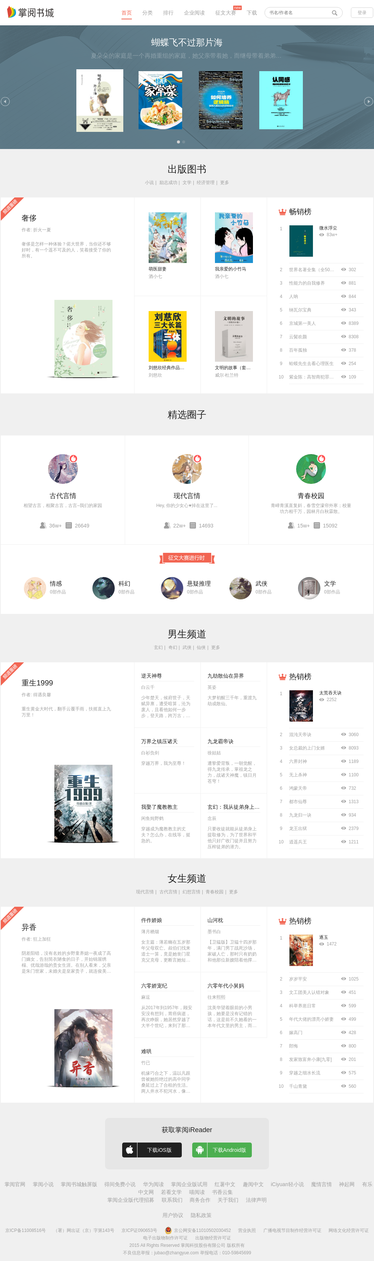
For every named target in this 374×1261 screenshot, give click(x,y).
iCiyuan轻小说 (287, 1184)
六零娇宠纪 (154, 986)
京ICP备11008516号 (25, 1230)
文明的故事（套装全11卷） (242, 367)
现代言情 (187, 496)
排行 (168, 13)
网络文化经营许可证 (349, 1230)
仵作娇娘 (151, 920)
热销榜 (300, 676)
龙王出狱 (298, 828)
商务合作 (200, 1200)
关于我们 (228, 1200)
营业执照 (247, 1230)
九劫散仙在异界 (225, 676)
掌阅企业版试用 (189, 1184)
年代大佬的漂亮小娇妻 (311, 1019)
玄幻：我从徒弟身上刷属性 (238, 807)
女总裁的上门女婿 (307, 748)
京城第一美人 (302, 323)
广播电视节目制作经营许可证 (292, 1230)
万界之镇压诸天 (159, 741)
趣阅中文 (253, 1184)
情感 (56, 583)
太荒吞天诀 (330, 693)
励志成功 (168, 182)
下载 (252, 13)
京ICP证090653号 (139, 1230)
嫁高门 (295, 1032)
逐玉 (323, 937)
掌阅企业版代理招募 (130, 1200)
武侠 (261, 583)
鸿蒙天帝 (298, 788)
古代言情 (63, 496)
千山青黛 (298, 1086)
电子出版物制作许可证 (165, 1238)
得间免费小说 (120, 1184)
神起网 (347, 1184)
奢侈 (29, 218)
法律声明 (256, 1200)
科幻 (124, 583)
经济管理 (206, 182)
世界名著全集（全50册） (314, 269)
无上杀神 (298, 774)
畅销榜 (300, 211)
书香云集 (222, 1192)
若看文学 (171, 1192)
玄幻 (158, 647)
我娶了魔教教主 (159, 807)
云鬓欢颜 (298, 336)
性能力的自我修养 (307, 283)
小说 (149, 182)
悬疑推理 (199, 583)
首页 (126, 13)
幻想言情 (191, 891)
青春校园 (311, 496)
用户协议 (172, 1215)
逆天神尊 (151, 676)
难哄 (146, 1051)
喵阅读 (197, 1192)
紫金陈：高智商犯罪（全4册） (319, 377)
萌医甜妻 (158, 269)
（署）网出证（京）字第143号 (83, 1230)
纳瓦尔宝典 (300, 310)
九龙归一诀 (300, 815)
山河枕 (215, 920)
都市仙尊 (298, 801)
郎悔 (293, 1046)
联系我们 (172, 1200)
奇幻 (172, 647)
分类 (147, 13)
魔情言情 (321, 1184)
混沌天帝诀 (300, 734)
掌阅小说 (43, 1184)
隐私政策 (201, 1215)
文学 (187, 182)
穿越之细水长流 (304, 1072)
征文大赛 (225, 13)
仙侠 (201, 647)
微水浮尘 (328, 228)
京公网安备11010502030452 (198, 1230)
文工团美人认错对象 (309, 992)
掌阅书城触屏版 (79, 1184)
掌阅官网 (14, 1184)
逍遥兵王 (298, 842)
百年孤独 (298, 350)
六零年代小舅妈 (225, 986)
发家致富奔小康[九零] (310, 1059)
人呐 (293, 296)
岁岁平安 (298, 979)
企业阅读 (194, 13)
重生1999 (37, 683)
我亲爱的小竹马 (230, 269)
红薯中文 (225, 1184)
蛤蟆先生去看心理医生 (311, 363)
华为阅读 (153, 1184)
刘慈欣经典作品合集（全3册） (179, 367)
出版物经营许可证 (213, 1238)
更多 (224, 182)
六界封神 (298, 761)
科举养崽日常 (302, 1005)
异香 (29, 927)
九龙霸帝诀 (220, 741)
